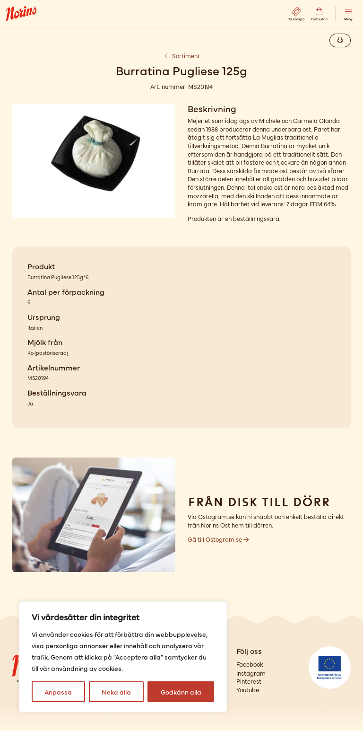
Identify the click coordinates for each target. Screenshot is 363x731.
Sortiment (181, 56)
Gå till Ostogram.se (218, 539)
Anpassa (58, 691)
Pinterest (248, 681)
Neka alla (116, 691)
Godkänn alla (181, 691)
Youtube (247, 690)
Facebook (249, 664)
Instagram (251, 673)
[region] (123, 656)
